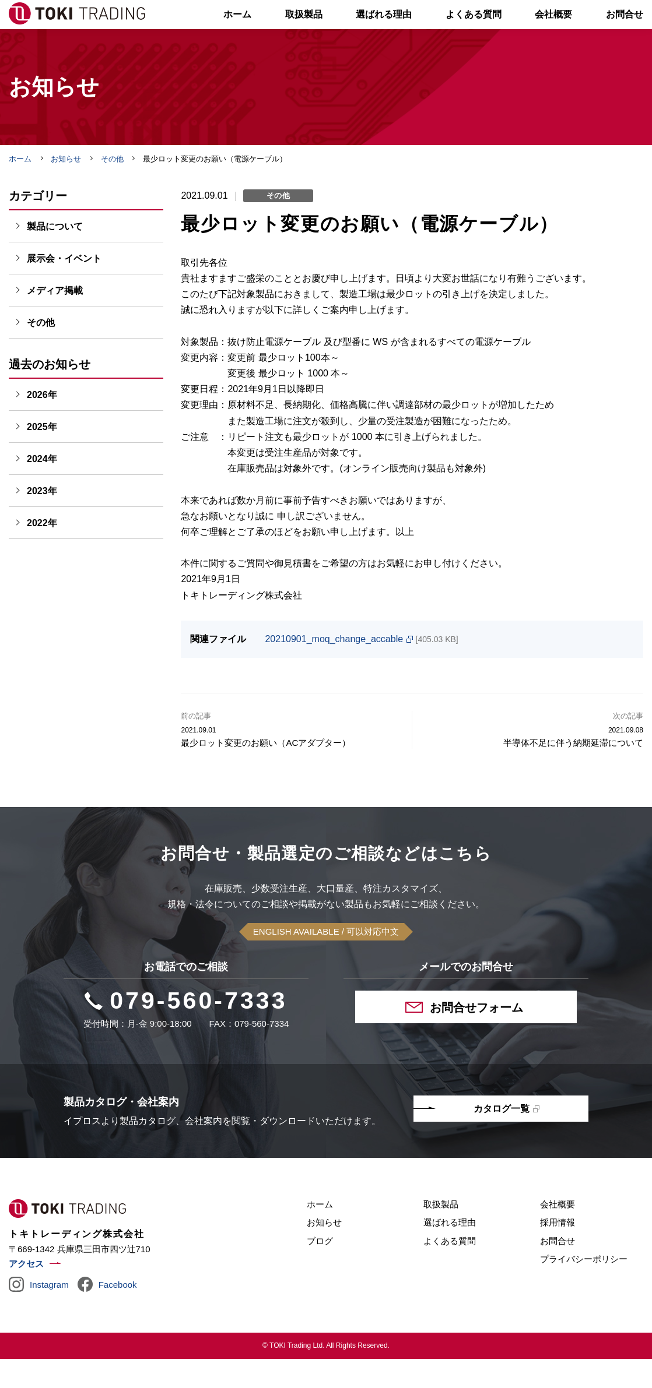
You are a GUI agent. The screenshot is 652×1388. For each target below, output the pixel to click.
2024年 (42, 488)
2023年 (42, 520)
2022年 (42, 552)
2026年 (42, 424)
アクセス (26, 1293)
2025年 (42, 456)
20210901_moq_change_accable (334, 668)
